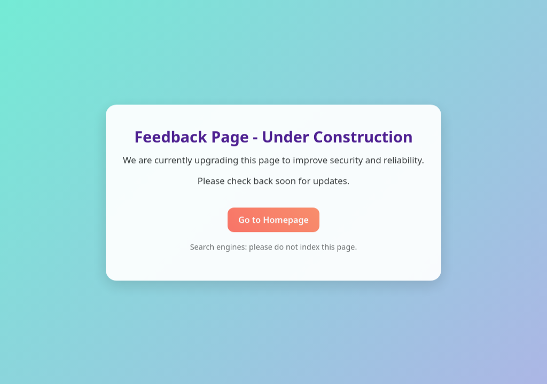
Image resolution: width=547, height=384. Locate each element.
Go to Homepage (273, 220)
